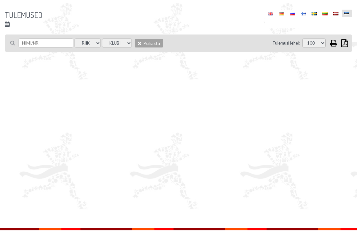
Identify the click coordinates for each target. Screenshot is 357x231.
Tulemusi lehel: (286, 43)
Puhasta (149, 43)
